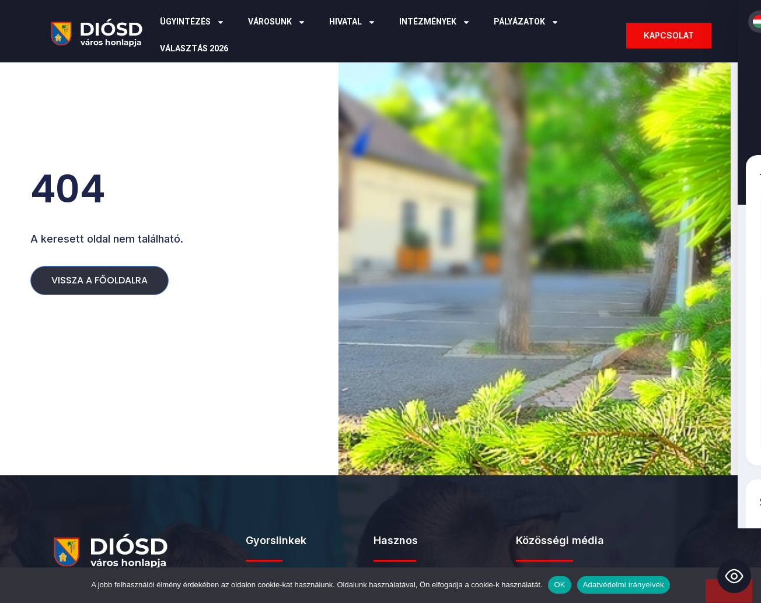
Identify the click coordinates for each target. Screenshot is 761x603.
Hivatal (352, 22)
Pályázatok (526, 22)
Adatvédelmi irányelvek (623, 584)
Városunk (277, 22)
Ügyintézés (192, 22)
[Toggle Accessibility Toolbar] (734, 576)
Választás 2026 (194, 49)
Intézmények (434, 22)
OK (559, 584)
